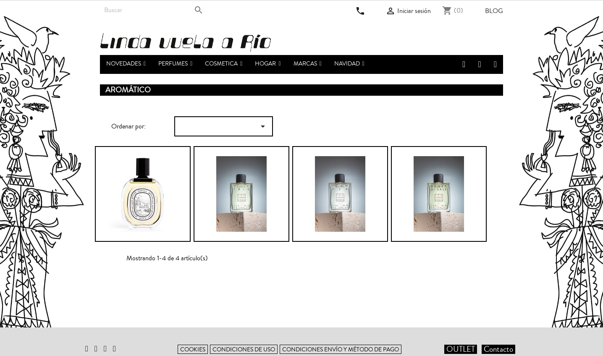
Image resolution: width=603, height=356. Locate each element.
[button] (175, 64)
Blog (494, 11)
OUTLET (460, 349)
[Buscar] (153, 10)
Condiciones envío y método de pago (340, 349)
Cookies (192, 349)
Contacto (498, 349)
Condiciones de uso (243, 349)
